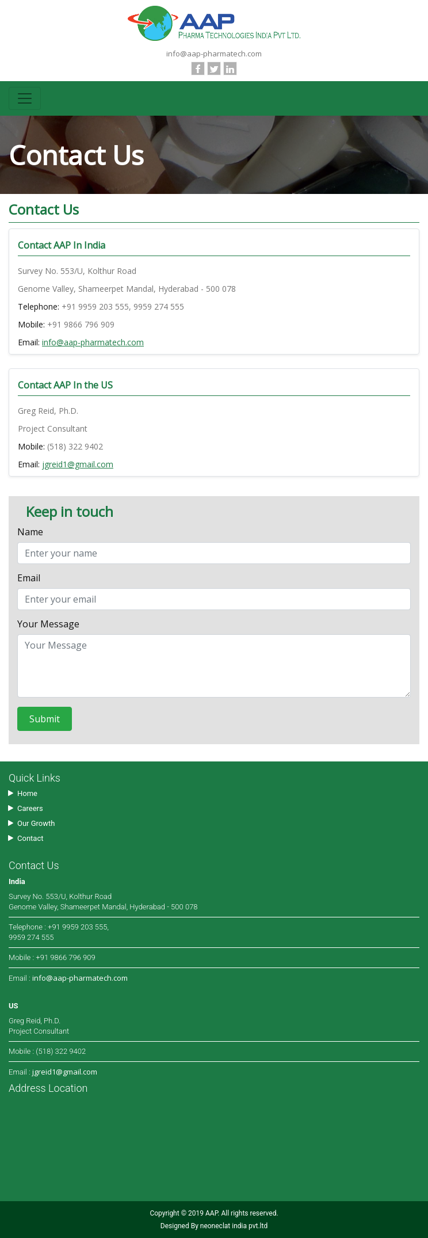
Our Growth (36, 823)
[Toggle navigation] (25, 98)
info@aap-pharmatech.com (214, 53)
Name (30, 532)
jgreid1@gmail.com (77, 464)
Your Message (48, 624)
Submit (44, 719)
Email (28, 578)
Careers (30, 808)
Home (27, 793)
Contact (30, 838)
